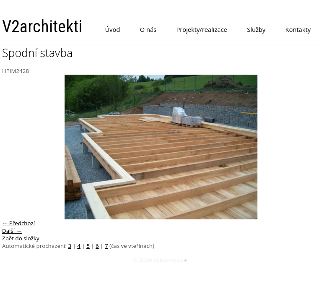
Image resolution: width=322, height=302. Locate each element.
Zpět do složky (20, 238)
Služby (256, 29)
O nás (148, 29)
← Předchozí (18, 223)
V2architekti (42, 26)
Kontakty (298, 29)
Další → (12, 230)
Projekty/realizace (202, 29)
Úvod (112, 29)
